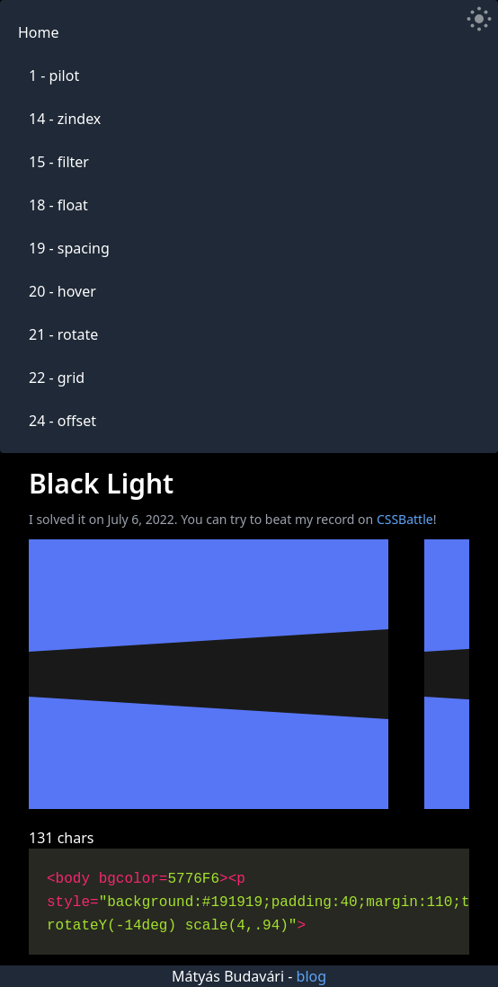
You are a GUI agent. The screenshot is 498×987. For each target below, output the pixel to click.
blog (312, 976)
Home (38, 32)
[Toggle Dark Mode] (479, 19)
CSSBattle (405, 519)
